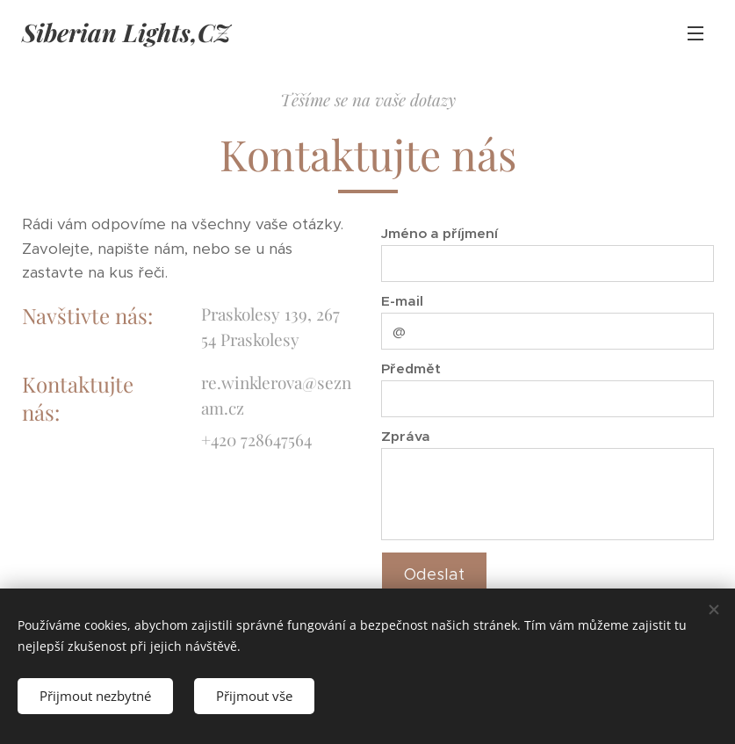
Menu (695, 33)
